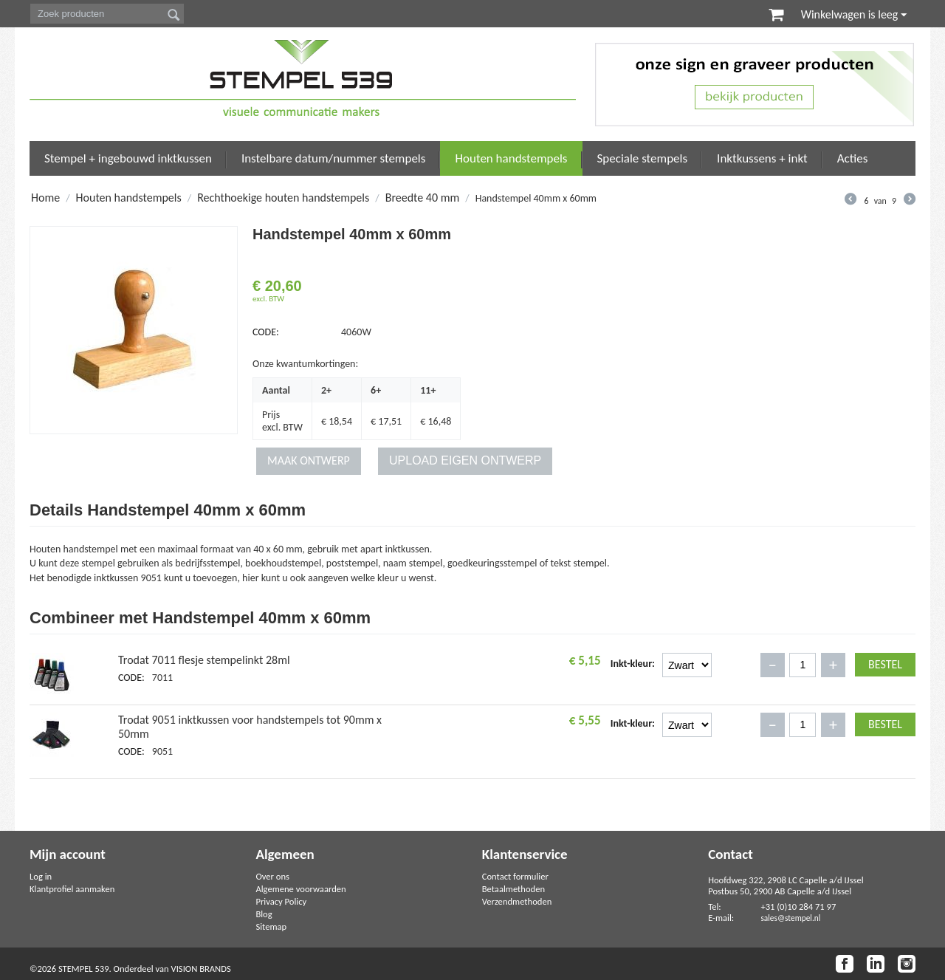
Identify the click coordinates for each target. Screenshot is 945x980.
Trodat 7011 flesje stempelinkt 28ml (204, 660)
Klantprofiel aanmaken (72, 888)
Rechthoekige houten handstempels (283, 198)
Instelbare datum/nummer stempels (333, 158)
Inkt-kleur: (633, 663)
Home (45, 198)
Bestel (885, 664)
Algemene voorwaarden (300, 888)
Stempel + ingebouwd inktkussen (128, 158)
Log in (41, 876)
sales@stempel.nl (790, 918)
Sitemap (270, 926)
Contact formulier (515, 876)
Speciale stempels (642, 158)
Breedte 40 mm (422, 198)
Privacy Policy (280, 901)
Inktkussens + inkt (762, 158)
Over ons (272, 876)
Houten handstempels (511, 158)
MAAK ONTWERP (308, 460)
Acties (852, 158)
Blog (263, 913)
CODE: (265, 332)
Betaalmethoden (513, 888)
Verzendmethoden (517, 901)
